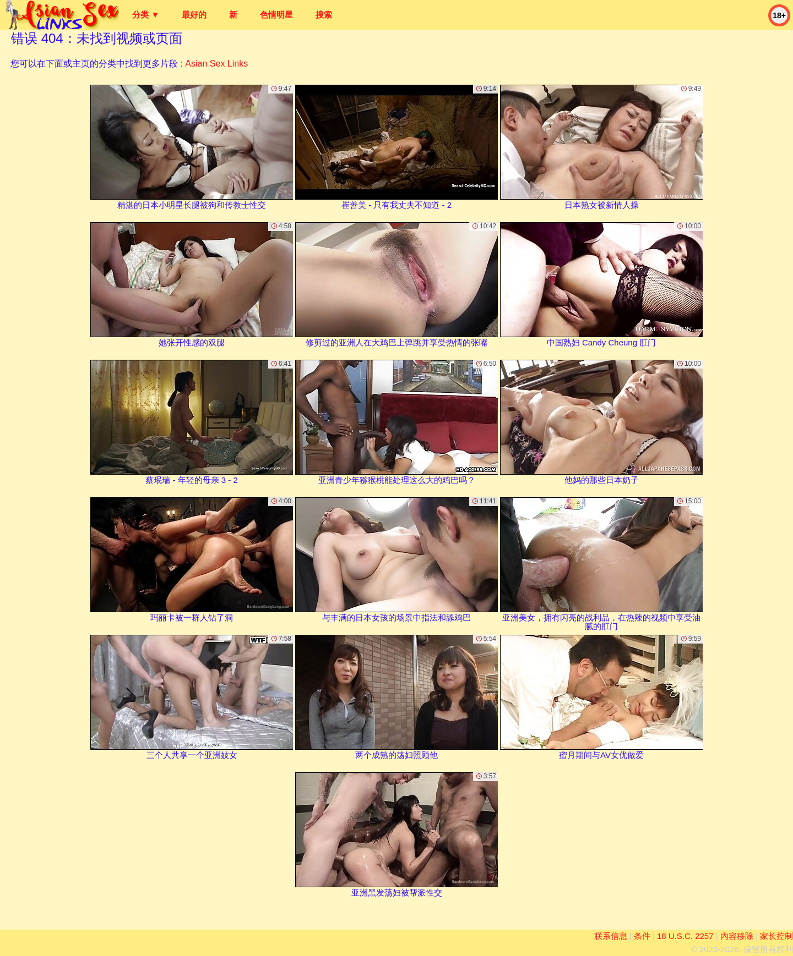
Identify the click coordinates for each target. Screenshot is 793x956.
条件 (642, 936)
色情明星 (276, 14)
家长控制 (776, 936)
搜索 (324, 14)
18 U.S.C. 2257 (685, 936)
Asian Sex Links (216, 63)
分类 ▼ (145, 14)
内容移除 (736, 936)
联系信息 (610, 936)
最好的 (194, 14)
